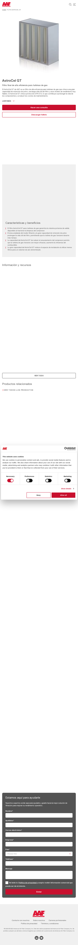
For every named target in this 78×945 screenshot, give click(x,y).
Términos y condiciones (50, 923)
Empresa (9, 840)
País (7, 849)
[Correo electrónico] (39, 834)
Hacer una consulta (39, 107)
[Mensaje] (39, 875)
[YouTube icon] (41, 938)
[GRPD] (6, 882)
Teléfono (9, 859)
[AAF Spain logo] (6, 4)
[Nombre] (39, 815)
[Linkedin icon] (37, 938)
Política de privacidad (27, 883)
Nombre (9, 811)
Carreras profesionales (57, 920)
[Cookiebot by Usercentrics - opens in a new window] (65, 448)
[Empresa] (39, 844)
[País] (39, 854)
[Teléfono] (39, 863)
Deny (39, 495)
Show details (66, 488)
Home (4, 10)
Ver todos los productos (18, 390)
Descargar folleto (39, 115)
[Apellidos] (39, 825)
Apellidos (9, 821)
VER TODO (39, 376)
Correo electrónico (13, 830)
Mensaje (8, 869)
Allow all (63, 495)
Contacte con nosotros (20, 920)
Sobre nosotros (39, 920)
